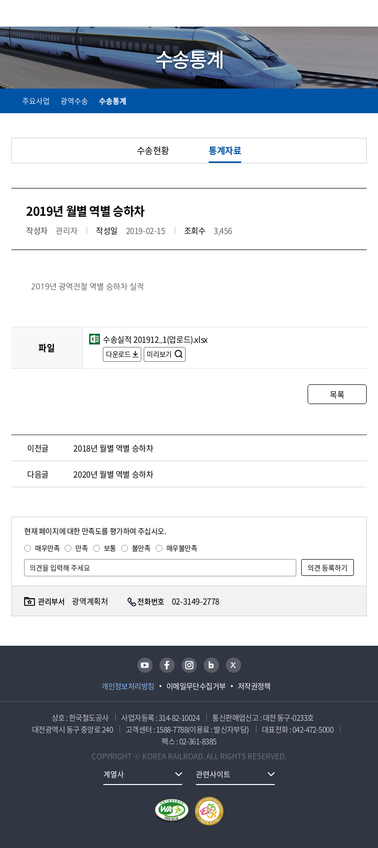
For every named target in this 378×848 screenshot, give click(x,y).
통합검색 (340, 15)
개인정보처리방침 (128, 686)
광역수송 (74, 100)
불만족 (141, 548)
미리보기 (160, 354)
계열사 (113, 774)
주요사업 (36, 100)
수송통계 (112, 100)
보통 (110, 548)
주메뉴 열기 (361, 14)
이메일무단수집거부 (196, 686)
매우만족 (47, 548)
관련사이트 (213, 774)
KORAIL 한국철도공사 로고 (49, 13)
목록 (337, 394)
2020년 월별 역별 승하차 (113, 474)
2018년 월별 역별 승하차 (113, 448)
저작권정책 (254, 686)
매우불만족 (181, 548)
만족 (81, 548)
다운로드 (118, 354)
